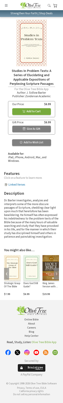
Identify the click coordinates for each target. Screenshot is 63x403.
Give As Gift (31, 129)
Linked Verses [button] (16, 185)
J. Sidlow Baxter (36, 93)
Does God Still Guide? (30, 285)
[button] (49, 5)
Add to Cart (32, 111)
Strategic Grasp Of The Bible (12, 285)
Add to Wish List (31, 142)
